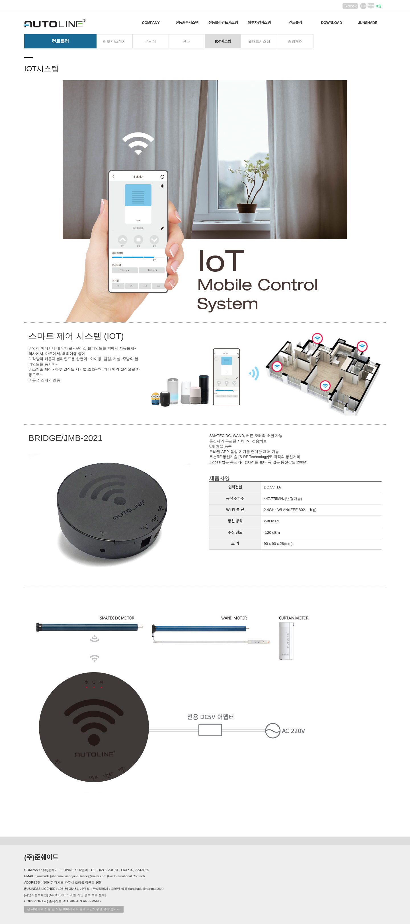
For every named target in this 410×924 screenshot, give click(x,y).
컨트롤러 (295, 23)
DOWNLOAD (331, 23)
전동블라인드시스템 (223, 23)
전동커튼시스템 (186, 23)
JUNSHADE (367, 23)
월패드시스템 (259, 41)
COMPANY (150, 23)
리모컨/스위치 (114, 41)
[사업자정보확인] (36, 895)
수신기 (150, 41)
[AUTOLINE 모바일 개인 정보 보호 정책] (77, 895)
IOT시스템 (223, 41)
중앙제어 (295, 41)
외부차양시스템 (259, 23)
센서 (186, 41)
